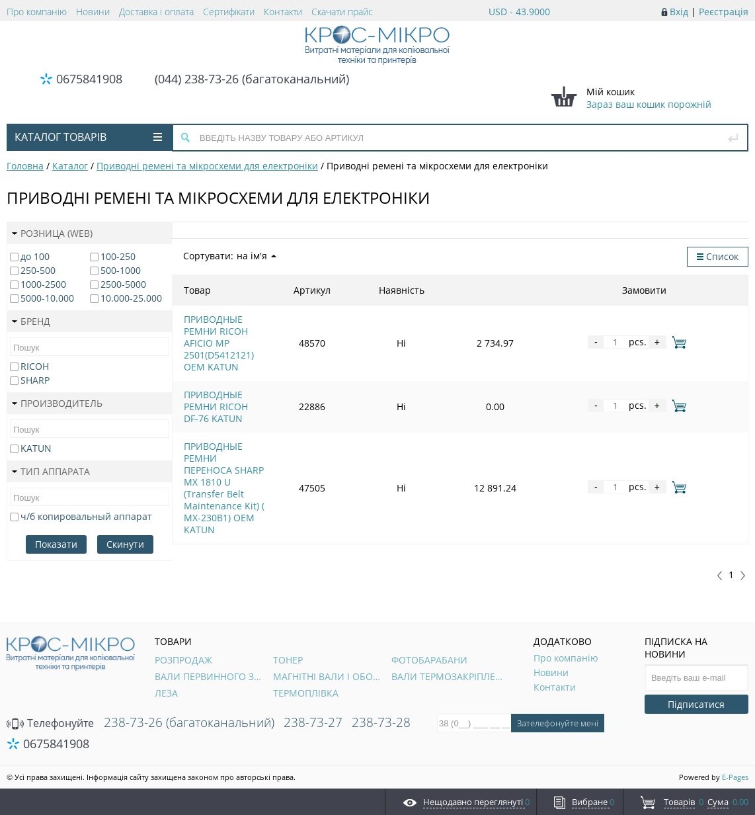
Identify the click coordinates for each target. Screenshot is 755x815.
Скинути (125, 544)
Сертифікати (229, 11)
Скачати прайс (342, 11)
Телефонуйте (50, 723)
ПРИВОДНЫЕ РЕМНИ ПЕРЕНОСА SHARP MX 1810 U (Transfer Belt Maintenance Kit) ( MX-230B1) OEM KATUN (309, 396)
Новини (93, 11)
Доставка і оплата (156, 11)
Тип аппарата (51, 471)
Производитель (57, 403)
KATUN (36, 448)
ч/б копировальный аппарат (86, 516)
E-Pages (735, 777)
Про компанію (37, 11)
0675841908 (89, 79)
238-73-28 (381, 722)
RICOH (34, 366)
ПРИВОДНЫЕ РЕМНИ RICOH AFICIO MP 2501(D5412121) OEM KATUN (307, 325)
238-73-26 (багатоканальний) (189, 722)
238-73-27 (313, 722)
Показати (56, 544)
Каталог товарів (88, 137)
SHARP (35, 380)
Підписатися (696, 704)
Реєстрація (723, 11)
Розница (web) (52, 233)
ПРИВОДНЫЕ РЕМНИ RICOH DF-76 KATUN (277, 361)
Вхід (679, 11)
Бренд (31, 321)
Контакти (283, 11)
